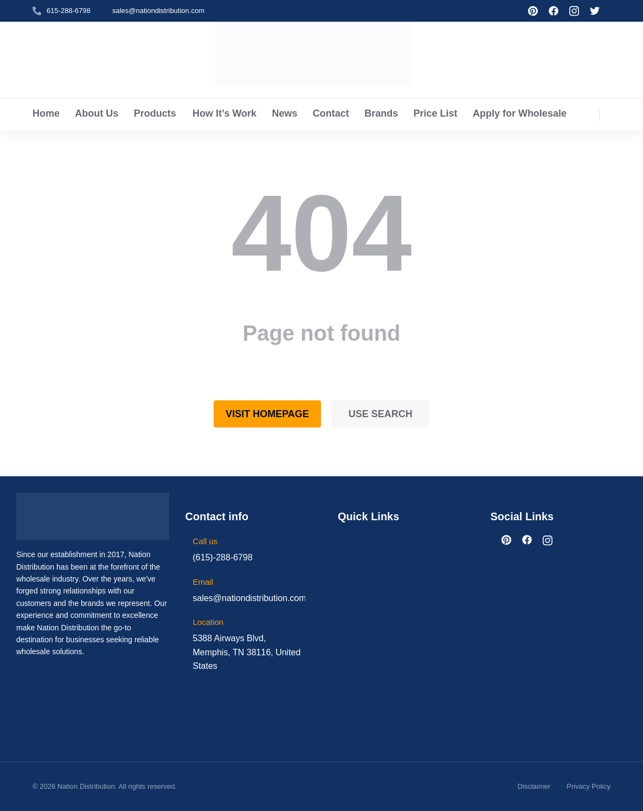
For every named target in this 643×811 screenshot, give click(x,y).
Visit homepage (267, 413)
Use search (381, 413)
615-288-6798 (69, 11)
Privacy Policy (588, 786)
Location (208, 622)
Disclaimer (533, 786)
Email (203, 581)
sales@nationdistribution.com (158, 11)
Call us (205, 541)
